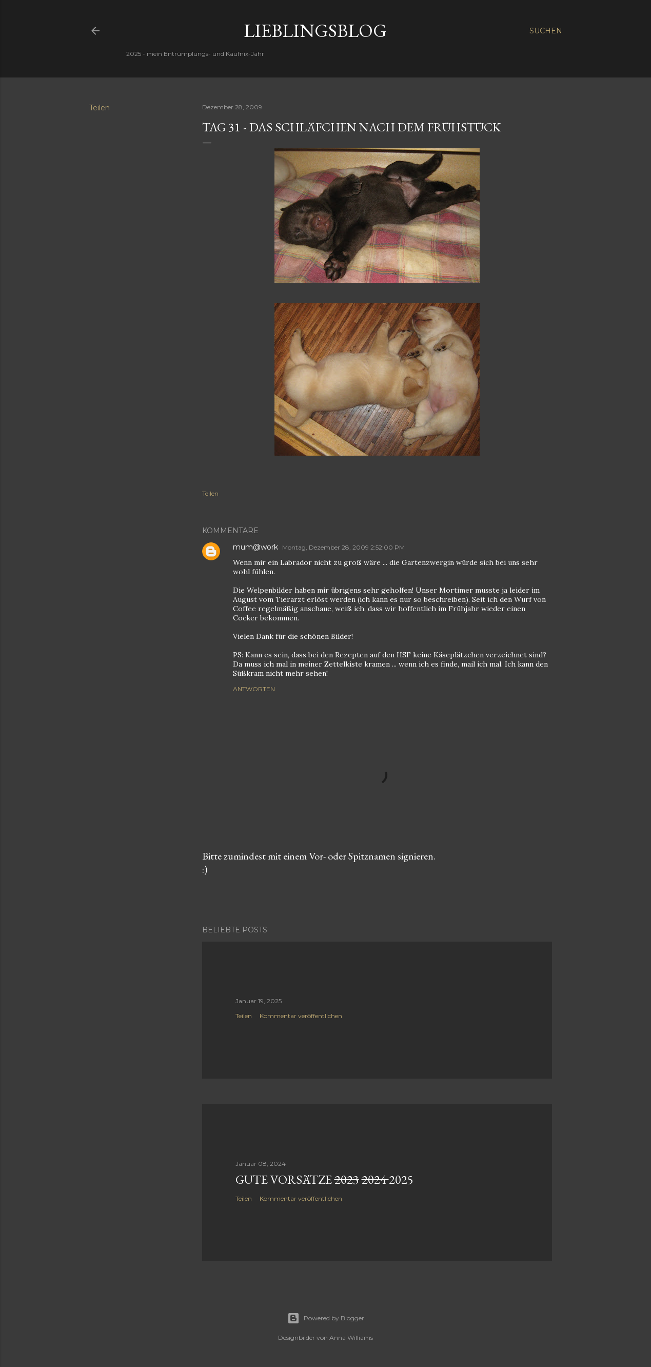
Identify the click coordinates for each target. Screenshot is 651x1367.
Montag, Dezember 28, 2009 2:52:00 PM (343, 547)
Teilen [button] (99, 107)
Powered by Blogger (325, 1318)
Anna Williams (351, 1337)
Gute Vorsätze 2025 (324, 1179)
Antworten (254, 689)
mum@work (255, 547)
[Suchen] (545, 30)
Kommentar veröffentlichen (301, 1016)
